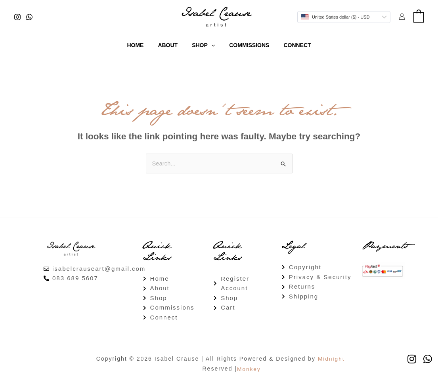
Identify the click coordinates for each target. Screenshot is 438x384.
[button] (211, 45)
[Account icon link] (401, 16)
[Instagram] (17, 17)
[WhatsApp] (29, 17)
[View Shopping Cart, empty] (418, 16)
